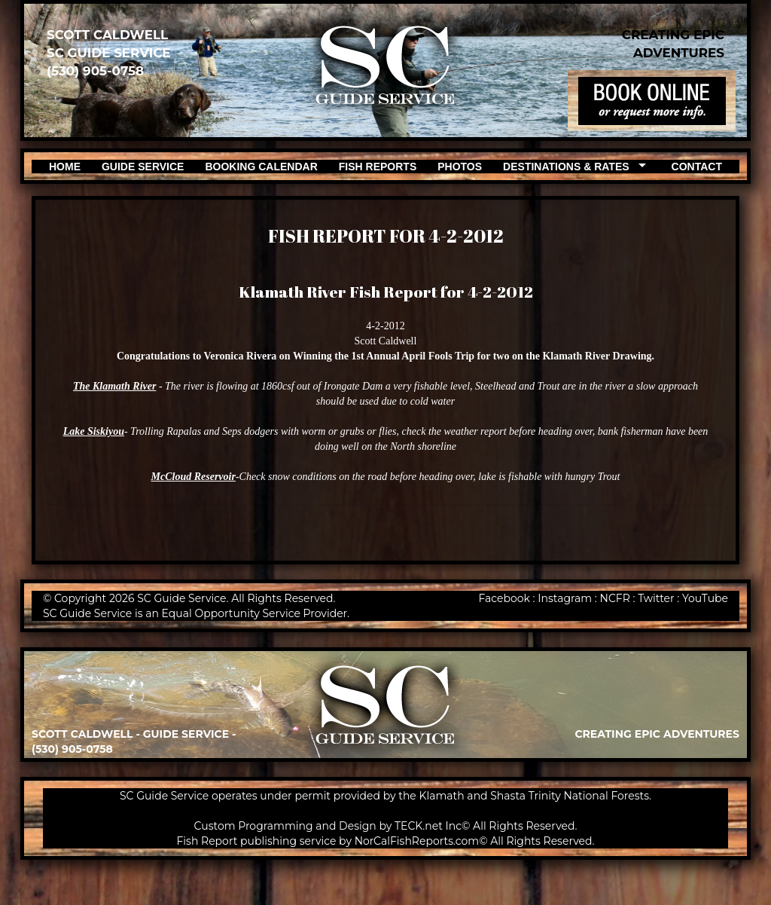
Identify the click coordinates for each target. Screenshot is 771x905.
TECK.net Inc (428, 826)
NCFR (615, 598)
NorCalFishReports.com (417, 841)
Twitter (656, 598)
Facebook (503, 598)
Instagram (565, 598)
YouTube (705, 598)
